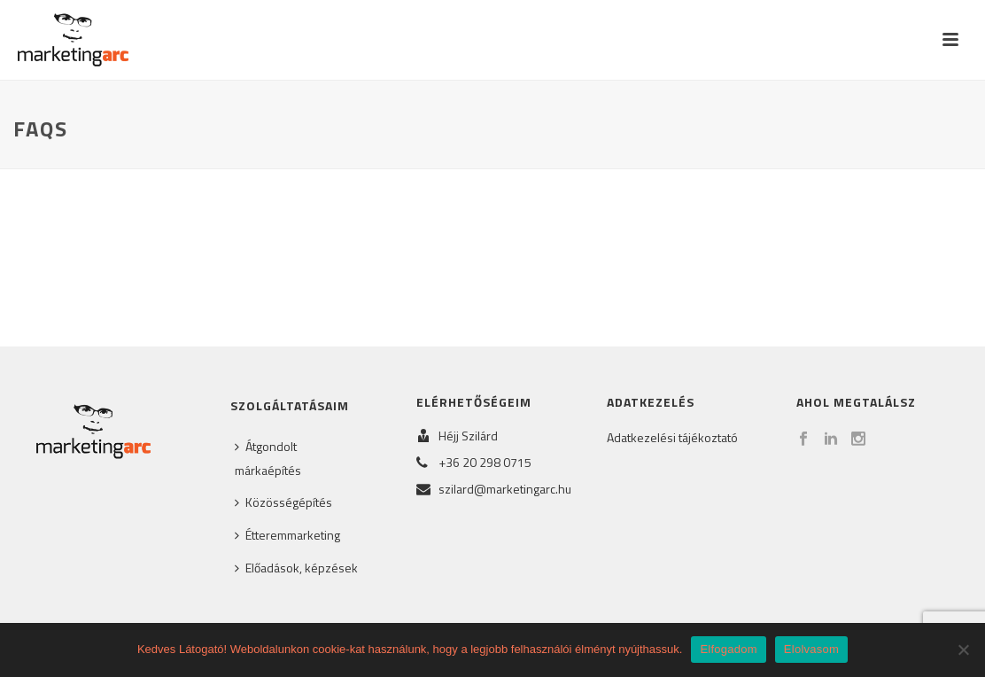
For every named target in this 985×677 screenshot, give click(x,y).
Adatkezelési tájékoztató (672, 437)
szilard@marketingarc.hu (504, 489)
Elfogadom (728, 649)
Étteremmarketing (287, 534)
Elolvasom (811, 649)
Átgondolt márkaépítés (268, 458)
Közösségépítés (283, 502)
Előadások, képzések (296, 567)
